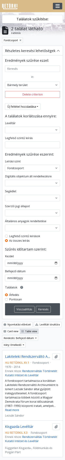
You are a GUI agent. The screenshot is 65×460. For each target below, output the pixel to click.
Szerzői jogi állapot (17, 206)
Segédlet (10, 191)
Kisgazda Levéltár (19, 427)
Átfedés (14, 295)
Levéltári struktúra (47, 324)
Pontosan (15, 299)
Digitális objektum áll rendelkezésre (28, 176)
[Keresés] (32, 68)
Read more (12, 410)
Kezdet (9, 256)
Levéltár (10, 123)
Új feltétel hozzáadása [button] (21, 106)
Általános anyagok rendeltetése (25, 221)
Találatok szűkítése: (32, 19)
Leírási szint (13, 161)
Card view (11, 331)
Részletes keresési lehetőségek (30, 50)
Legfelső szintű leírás (19, 138)
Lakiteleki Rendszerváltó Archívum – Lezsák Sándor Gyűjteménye (28, 356)
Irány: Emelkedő (13, 344)
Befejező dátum (15, 271)
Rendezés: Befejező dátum (19, 338)
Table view (29, 331)
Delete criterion (32, 94)
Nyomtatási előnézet (17, 324)
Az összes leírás (19, 241)
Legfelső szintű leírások (24, 236)
